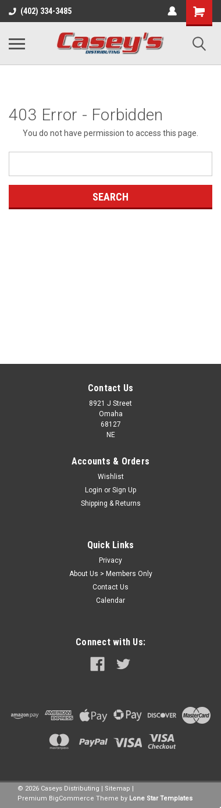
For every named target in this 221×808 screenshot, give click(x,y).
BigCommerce (71, 798)
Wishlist (111, 477)
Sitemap (117, 788)
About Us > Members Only (110, 574)
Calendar (110, 600)
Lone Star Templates (161, 798)
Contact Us (110, 587)
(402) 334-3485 (40, 11)
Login (93, 490)
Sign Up (124, 490)
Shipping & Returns (111, 503)
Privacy (110, 560)
